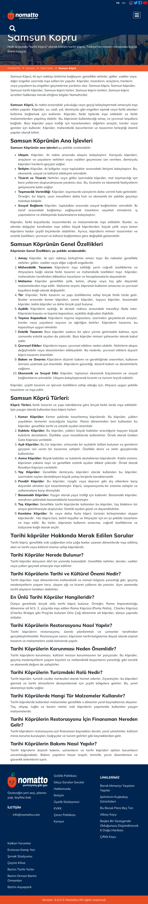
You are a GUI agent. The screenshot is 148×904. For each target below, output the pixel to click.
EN (123, 3)
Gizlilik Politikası (65, 776)
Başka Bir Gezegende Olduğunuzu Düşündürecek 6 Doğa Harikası (119, 825)
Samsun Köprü (67, 68)
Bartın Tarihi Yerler (21, 869)
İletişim (59, 795)
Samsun (32, 68)
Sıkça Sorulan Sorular (69, 782)
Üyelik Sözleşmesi (66, 802)
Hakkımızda (62, 789)
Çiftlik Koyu (108, 837)
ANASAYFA (16, 68)
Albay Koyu (108, 814)
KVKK (58, 808)
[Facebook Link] (140, 3)
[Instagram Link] (131, 3)
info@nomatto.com (26, 815)
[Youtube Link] (145, 3)
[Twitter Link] (136, 3)
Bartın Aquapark (20, 887)
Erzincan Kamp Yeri (21, 850)
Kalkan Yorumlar (19, 843)
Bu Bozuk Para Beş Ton (116, 808)
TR (117, 3)
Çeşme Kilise (16, 863)
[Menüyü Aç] (136, 15)
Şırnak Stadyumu (20, 856)
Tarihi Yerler (48, 68)
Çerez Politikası (65, 815)
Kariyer (59, 821)
